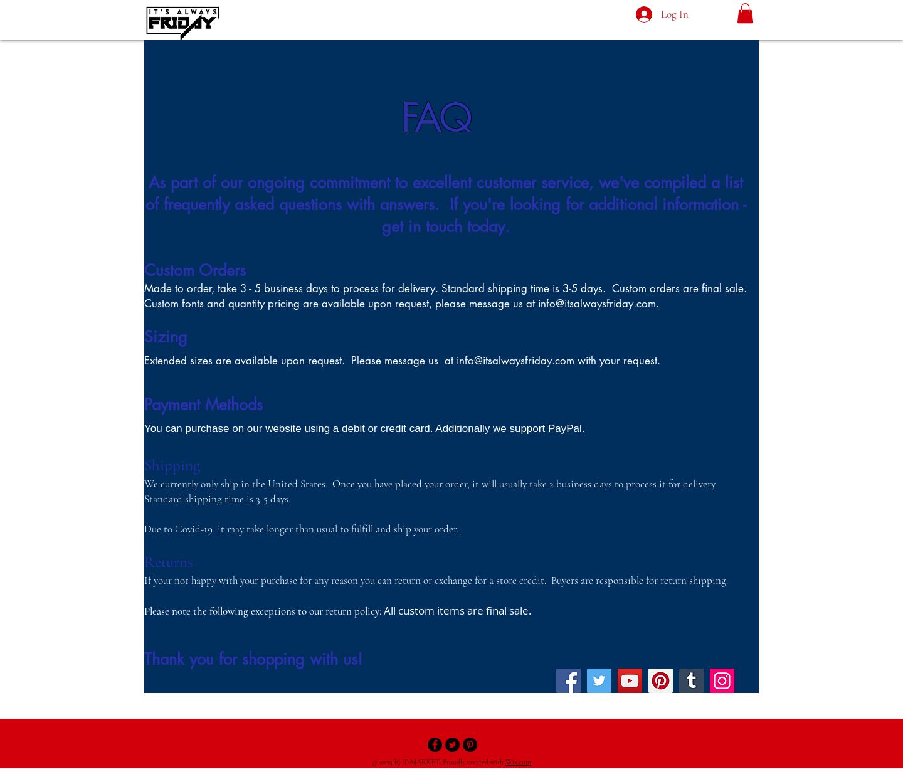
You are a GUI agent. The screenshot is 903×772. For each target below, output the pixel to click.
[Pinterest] (660, 681)
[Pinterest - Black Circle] (470, 745)
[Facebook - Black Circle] (435, 745)
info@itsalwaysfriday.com (597, 303)
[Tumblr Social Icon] (691, 681)
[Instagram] (722, 681)
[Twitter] (599, 681)
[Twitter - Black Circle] (452, 745)
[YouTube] (630, 681)
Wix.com (518, 762)
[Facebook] (568, 681)
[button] (745, 13)
